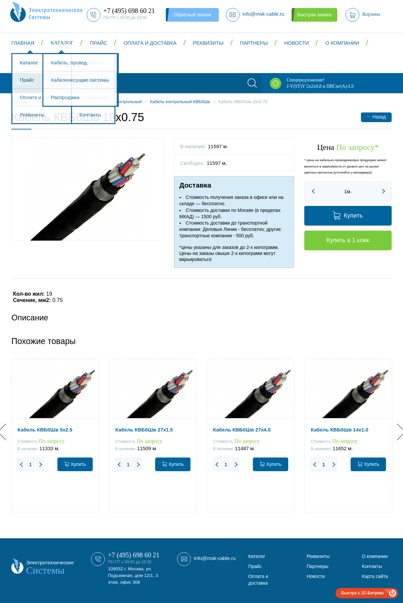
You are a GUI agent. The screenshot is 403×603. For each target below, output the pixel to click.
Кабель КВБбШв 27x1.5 (144, 429)
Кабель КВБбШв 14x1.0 (340, 429)
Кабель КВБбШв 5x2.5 (45, 429)
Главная (22, 43)
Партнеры (254, 43)
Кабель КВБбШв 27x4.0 (242, 429)
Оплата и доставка (149, 43)
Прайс (98, 43)
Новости (296, 43)
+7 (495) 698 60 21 (133, 555)
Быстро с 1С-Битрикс (362, 593)
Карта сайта (375, 576)
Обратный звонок (192, 14)
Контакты (33, 63)
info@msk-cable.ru (215, 558)
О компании (342, 43)
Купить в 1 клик (348, 240)
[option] (55, 440)
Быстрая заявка (314, 14)
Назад (376, 116)
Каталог (62, 42)
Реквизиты (208, 43)
